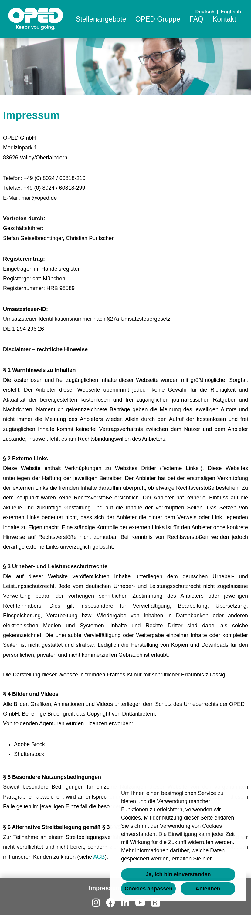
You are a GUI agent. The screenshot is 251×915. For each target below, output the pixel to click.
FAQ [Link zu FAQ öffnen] (196, 19)
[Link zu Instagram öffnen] (95, 903)
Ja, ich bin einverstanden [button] (178, 874)
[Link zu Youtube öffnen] (140, 903)
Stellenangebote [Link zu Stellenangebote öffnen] (101, 19)
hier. (207, 859)
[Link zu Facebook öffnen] (110, 903)
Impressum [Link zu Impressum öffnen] (105, 888)
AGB (99, 857)
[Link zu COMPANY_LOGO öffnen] (36, 19)
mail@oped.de (39, 198)
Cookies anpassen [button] (148, 889)
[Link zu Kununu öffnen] (155, 903)
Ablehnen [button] (207, 889)
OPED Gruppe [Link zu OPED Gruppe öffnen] (157, 19)
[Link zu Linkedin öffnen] (125, 903)
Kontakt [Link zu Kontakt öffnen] (224, 19)
